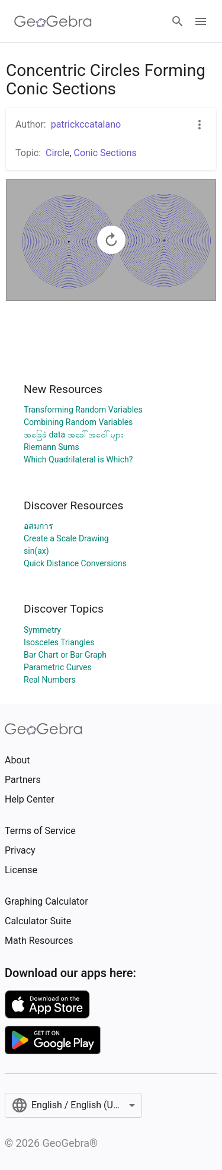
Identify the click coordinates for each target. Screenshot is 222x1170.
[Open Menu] (201, 21)
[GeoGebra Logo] (53, 21)
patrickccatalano (86, 124)
